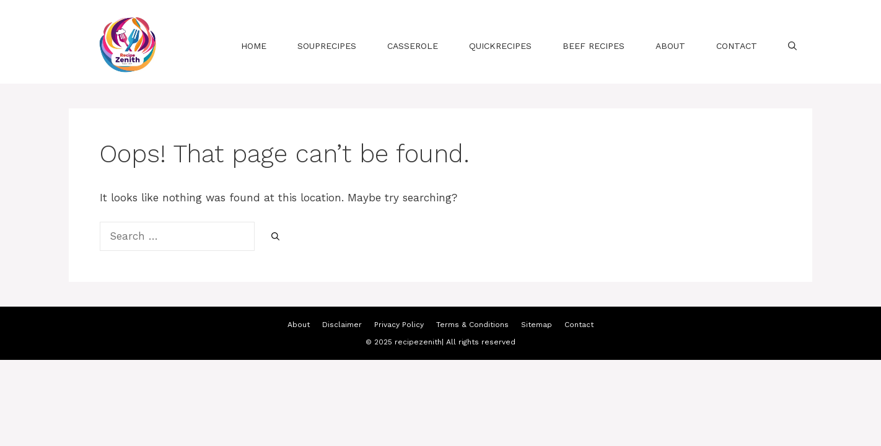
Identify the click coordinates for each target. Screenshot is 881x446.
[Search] (275, 237)
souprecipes (326, 46)
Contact (736, 46)
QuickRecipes (500, 46)
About (670, 46)
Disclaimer (342, 324)
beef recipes (594, 46)
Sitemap (536, 324)
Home (253, 46)
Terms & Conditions (472, 324)
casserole (412, 46)
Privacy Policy (399, 324)
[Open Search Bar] (792, 45)
